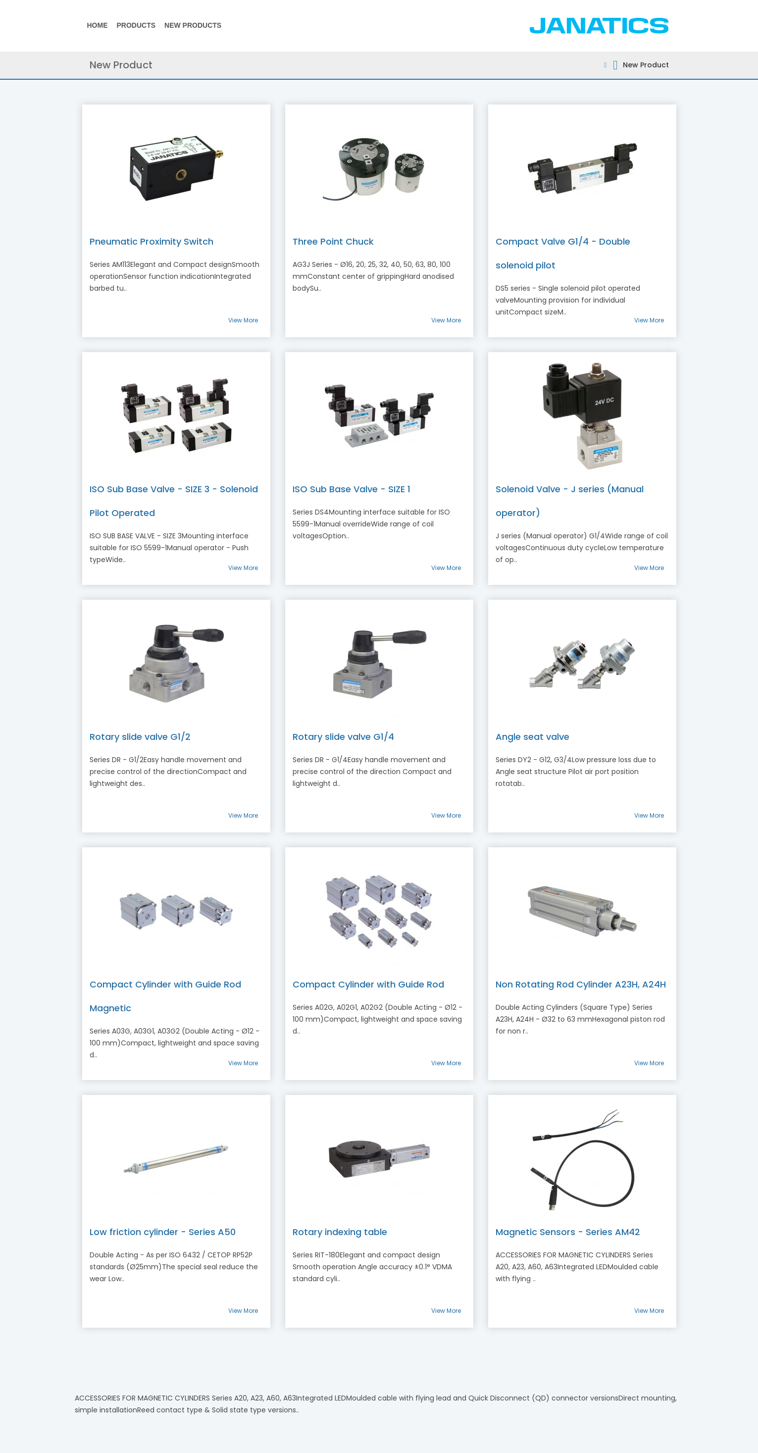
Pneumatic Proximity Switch (151, 241)
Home (97, 25)
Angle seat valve (532, 736)
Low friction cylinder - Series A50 (163, 1232)
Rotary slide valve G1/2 (140, 736)
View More (243, 320)
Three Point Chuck (333, 241)
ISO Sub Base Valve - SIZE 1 (351, 489)
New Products (192, 25)
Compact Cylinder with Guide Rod (368, 984)
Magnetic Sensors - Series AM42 (568, 1232)
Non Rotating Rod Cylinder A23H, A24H (581, 984)
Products (136, 25)
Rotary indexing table (340, 1232)
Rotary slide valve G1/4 (343, 736)
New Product (646, 65)
